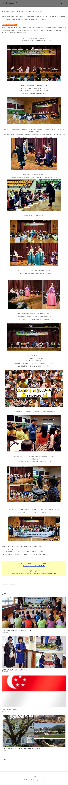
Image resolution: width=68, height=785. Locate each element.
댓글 (4, 759)
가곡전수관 (34, 777)
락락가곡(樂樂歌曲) (9, 3)
